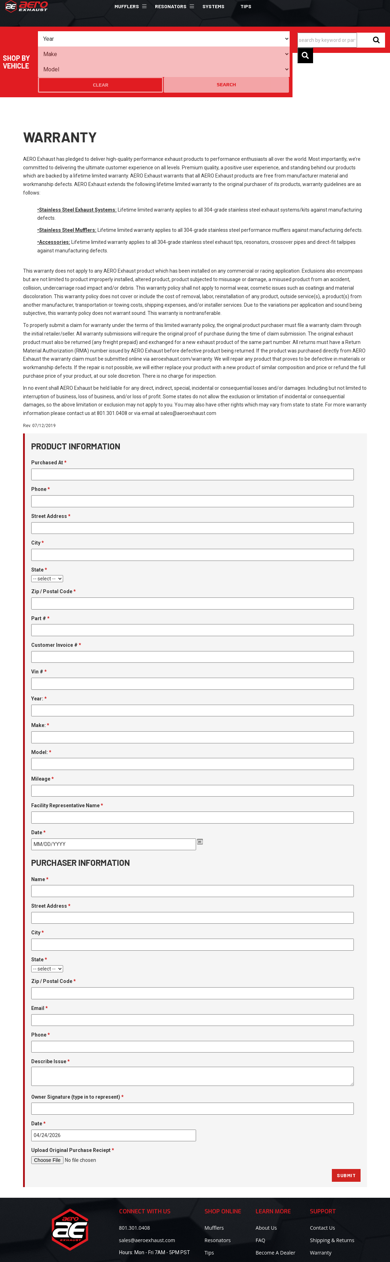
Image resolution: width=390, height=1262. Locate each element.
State (39, 529)
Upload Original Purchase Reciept (72, 1110)
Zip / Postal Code (53, 550)
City (37, 502)
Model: (41, 711)
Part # (40, 577)
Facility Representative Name (67, 765)
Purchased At (49, 422)
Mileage (42, 738)
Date (38, 791)
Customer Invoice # (56, 604)
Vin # (39, 631)
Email (39, 967)
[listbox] (70, 39)
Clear (247, 39)
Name (40, 838)
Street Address (51, 475)
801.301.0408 (134, 1187)
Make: (40, 684)
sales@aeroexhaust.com (147, 1199)
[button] (129, 6)
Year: (39, 658)
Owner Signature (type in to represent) (77, 1056)
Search (275, 39)
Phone (40, 449)
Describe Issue (50, 1021)
